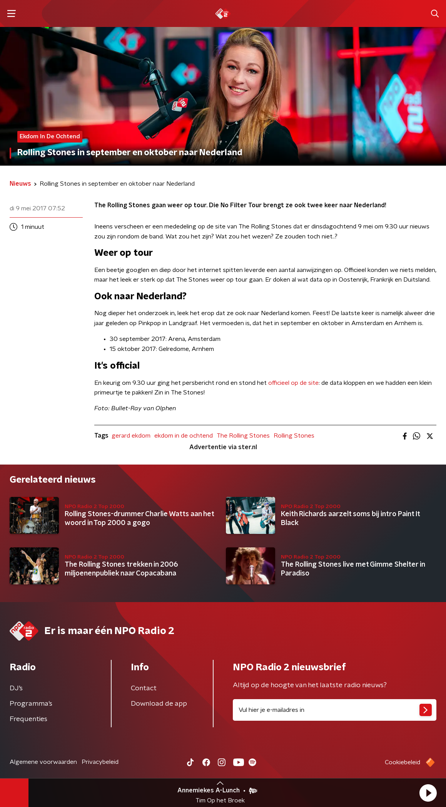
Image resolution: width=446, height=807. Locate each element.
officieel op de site (293, 383)
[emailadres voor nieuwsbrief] (335, 710)
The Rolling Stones (243, 436)
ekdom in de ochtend (183, 436)
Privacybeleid (100, 762)
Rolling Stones (294, 436)
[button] (428, 792)
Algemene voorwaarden (43, 762)
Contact (144, 688)
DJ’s (16, 688)
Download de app (159, 703)
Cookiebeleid (402, 762)
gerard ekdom (131, 436)
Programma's (31, 703)
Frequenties (28, 719)
